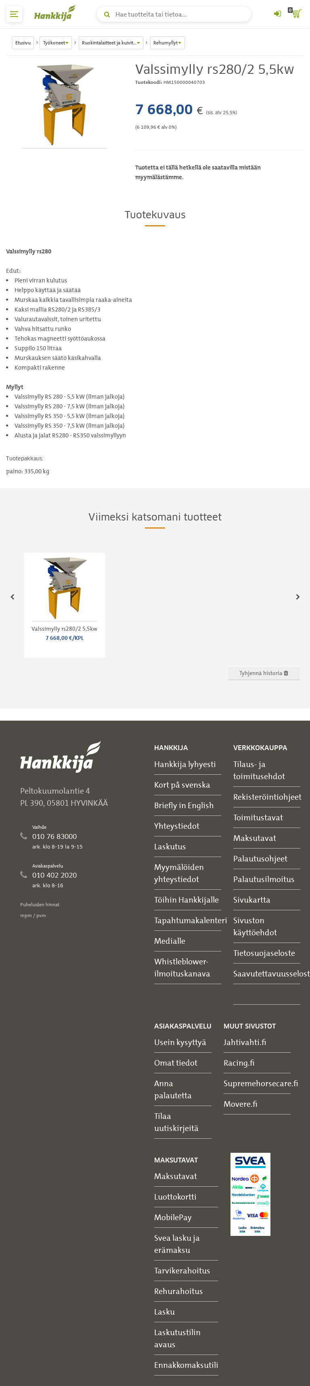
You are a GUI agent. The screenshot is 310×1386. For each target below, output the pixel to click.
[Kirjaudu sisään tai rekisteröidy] (277, 14)
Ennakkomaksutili (186, 1364)
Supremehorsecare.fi (261, 1083)
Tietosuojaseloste (264, 952)
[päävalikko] (14, 14)
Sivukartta (251, 899)
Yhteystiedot (176, 825)
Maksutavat (254, 837)
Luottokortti (175, 1196)
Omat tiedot (175, 1062)
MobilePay (173, 1217)
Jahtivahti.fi (245, 1042)
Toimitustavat (258, 817)
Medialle (169, 940)
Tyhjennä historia (263, 673)
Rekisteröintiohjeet (267, 796)
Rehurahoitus (178, 1291)
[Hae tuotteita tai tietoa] (174, 14)
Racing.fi (239, 1062)
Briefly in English (184, 805)
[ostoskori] (296, 14)
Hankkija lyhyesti (185, 764)
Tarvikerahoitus (182, 1270)
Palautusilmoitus (264, 879)
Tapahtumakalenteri (190, 920)
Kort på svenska (182, 784)
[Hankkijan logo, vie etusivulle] (56, 13)
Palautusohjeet (260, 858)
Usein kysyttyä (180, 1042)
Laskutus (170, 846)
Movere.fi (241, 1103)
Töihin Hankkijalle (186, 899)
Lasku (164, 1311)
